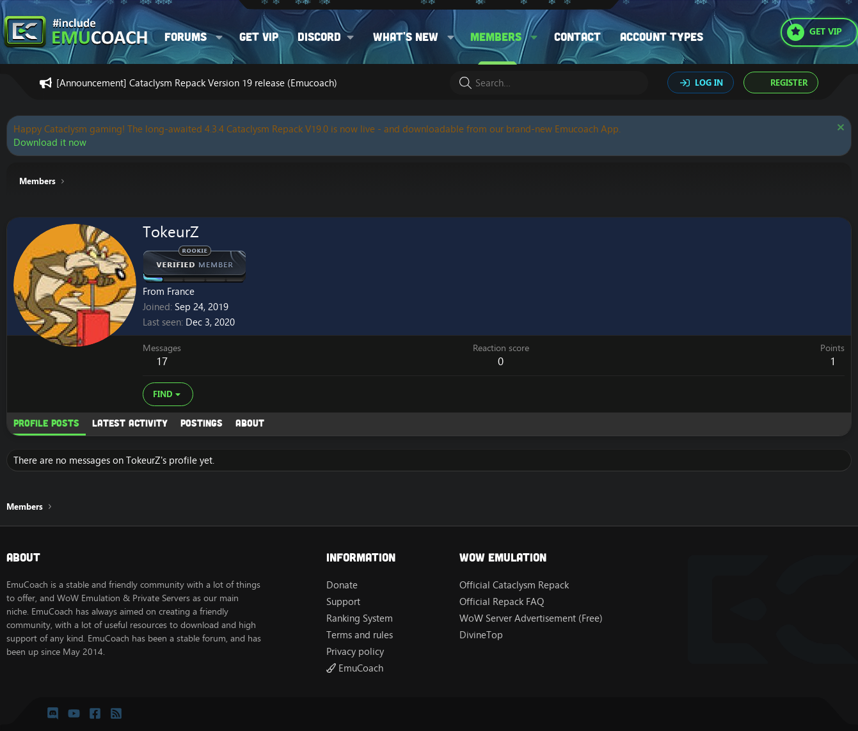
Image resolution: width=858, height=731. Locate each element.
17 (162, 361)
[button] (219, 37)
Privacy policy (355, 651)
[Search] (549, 83)
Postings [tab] (201, 422)
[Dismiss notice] (839, 129)
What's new (405, 36)
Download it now (49, 142)
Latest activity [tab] (130, 422)
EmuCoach (354, 668)
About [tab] (249, 422)
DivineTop (481, 634)
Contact (577, 36)
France (181, 291)
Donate (342, 585)
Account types (661, 36)
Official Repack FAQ (501, 601)
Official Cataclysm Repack (514, 585)
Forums (185, 36)
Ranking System (359, 618)
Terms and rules (359, 634)
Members (495, 36)
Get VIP (258, 36)
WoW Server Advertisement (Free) (531, 618)
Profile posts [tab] (46, 422)
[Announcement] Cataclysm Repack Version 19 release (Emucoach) (196, 83)
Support (343, 601)
